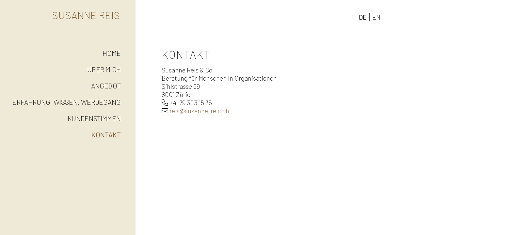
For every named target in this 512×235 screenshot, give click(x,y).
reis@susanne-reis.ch (199, 111)
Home (112, 53)
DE (363, 17)
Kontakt (106, 135)
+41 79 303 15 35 (190, 102)
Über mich (104, 69)
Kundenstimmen (94, 118)
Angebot (106, 86)
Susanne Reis (86, 15)
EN (376, 17)
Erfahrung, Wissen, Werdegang (66, 102)
